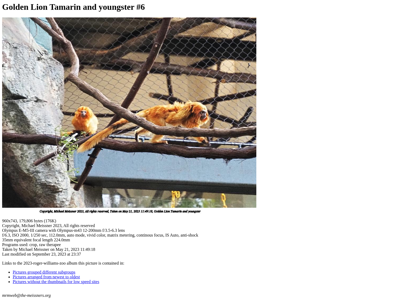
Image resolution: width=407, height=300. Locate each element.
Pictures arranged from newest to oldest (46, 277)
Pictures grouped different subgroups (44, 272)
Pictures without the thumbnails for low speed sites (56, 281)
